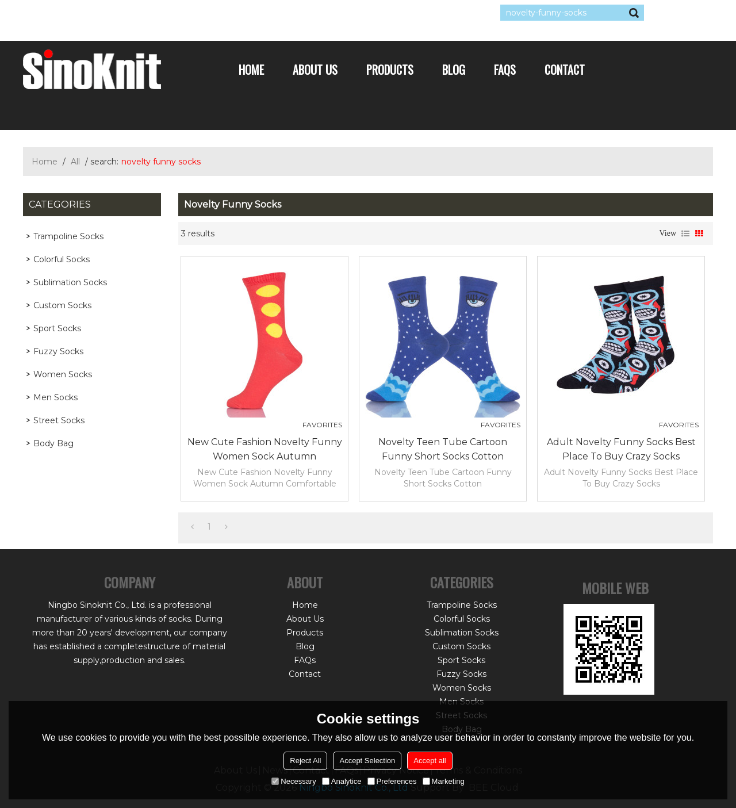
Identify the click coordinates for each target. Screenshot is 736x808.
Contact (565, 69)
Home (251, 69)
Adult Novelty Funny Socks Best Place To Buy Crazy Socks (621, 449)
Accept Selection (367, 760)
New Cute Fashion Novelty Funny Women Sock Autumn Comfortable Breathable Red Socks (264, 450)
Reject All (305, 760)
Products (389, 69)
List (685, 233)
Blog (453, 69)
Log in (93, 12)
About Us (315, 69)
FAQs (505, 69)
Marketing (444, 781)
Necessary (293, 781)
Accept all (429, 760)
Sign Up (129, 12)
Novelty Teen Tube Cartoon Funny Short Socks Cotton (442, 449)
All (75, 161)
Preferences (392, 781)
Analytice (342, 781)
